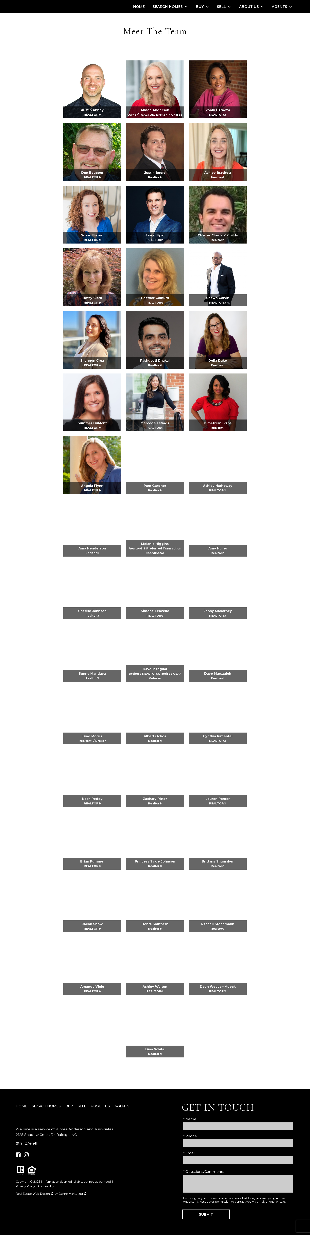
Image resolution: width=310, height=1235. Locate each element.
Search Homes (46, 1106)
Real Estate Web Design (34, 1193)
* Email (189, 1153)
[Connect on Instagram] (26, 1156)
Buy (69, 1106)
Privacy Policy (25, 1186)
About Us (100, 1106)
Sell (82, 1106)
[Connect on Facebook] (18, 1156)
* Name (189, 1119)
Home (139, 6)
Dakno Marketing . (73, 1193)
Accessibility (46, 1186)
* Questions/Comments (203, 1171)
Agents (122, 1106)
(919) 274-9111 (27, 1143)
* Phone (190, 1136)
